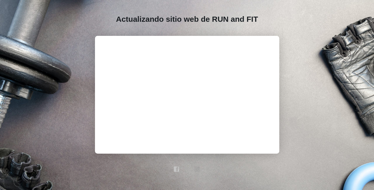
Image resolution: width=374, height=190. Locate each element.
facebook (176, 169)
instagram (197, 169)
